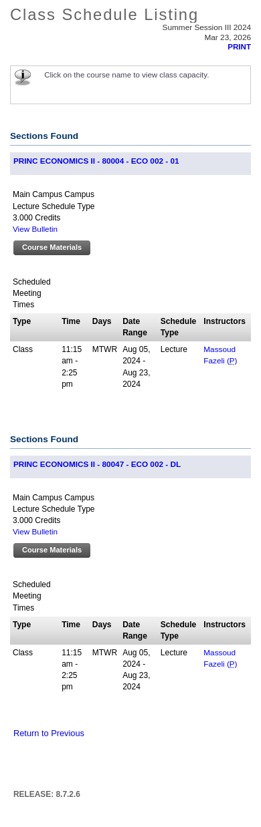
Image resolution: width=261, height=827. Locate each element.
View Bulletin (35, 228)
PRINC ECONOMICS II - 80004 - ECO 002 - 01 (96, 160)
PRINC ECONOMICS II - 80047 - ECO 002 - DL (97, 464)
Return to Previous (48, 733)
